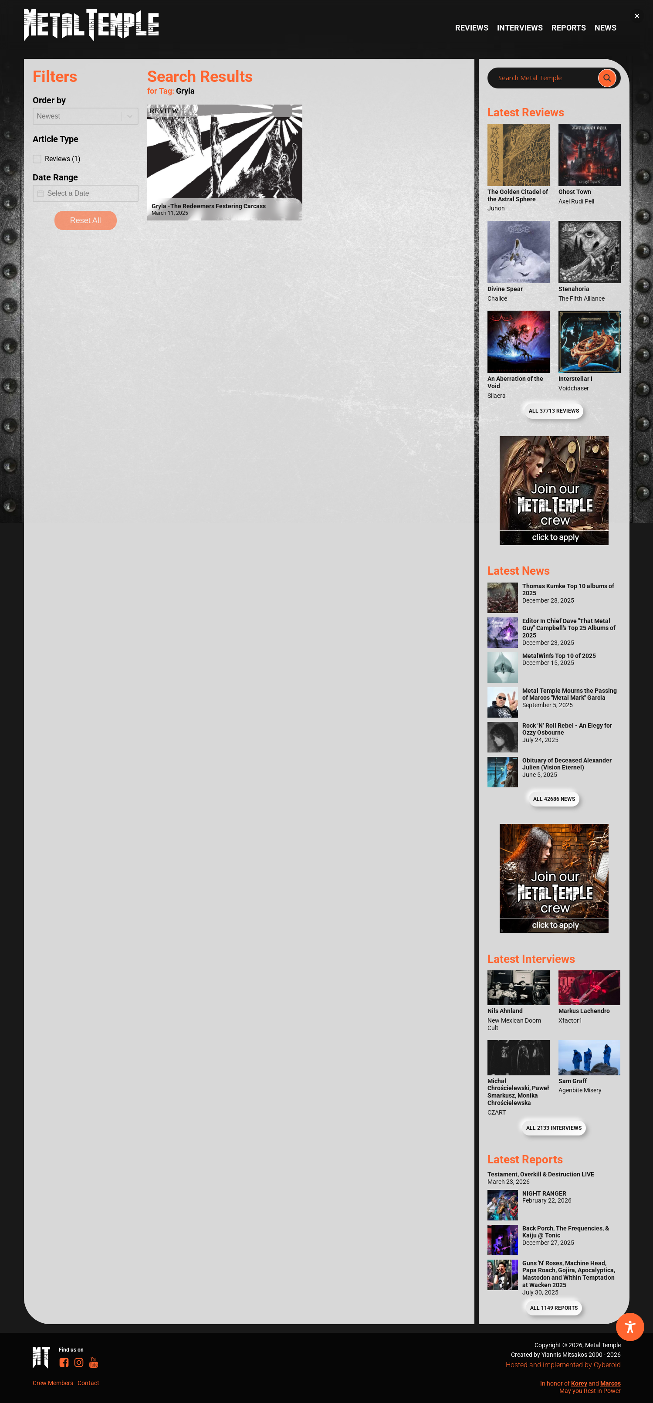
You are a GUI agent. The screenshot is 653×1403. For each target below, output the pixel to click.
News (605, 27)
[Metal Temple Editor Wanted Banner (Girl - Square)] (554, 542)
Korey (579, 1383)
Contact (88, 1382)
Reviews (471, 27)
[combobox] (78, 116)
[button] (86, 159)
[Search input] (545, 78)
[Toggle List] (130, 116)
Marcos (610, 1383)
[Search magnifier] (607, 78)
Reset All (85, 220)
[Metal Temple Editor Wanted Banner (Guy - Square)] (554, 930)
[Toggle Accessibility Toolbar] (630, 1327)
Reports (568, 27)
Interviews (520, 27)
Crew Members (53, 1382)
